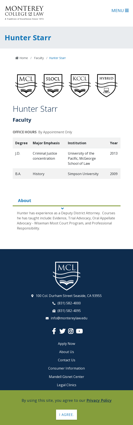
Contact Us (66, 360)
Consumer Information (66, 368)
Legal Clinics (66, 385)
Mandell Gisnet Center (66, 376)
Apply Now (66, 343)
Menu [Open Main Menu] (120, 10)
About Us (66, 351)
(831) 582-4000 (69, 303)
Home (23, 58)
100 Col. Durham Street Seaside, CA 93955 (69, 295)
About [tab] (24, 200)
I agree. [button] (66, 414)
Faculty (38, 58)
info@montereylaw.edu (69, 318)
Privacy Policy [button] (99, 400)
